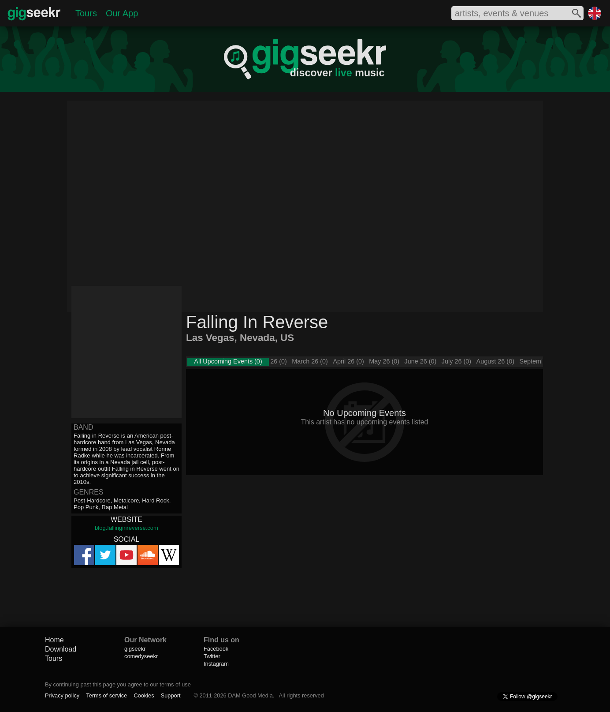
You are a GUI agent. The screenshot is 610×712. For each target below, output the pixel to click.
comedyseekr (141, 656)
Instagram (216, 663)
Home (54, 640)
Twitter (212, 656)
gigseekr (134, 648)
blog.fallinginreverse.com (126, 528)
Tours (86, 13)
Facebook (216, 648)
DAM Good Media (250, 695)
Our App (122, 13)
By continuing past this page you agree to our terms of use (118, 684)
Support (171, 695)
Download (60, 649)
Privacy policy (62, 695)
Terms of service (106, 695)
